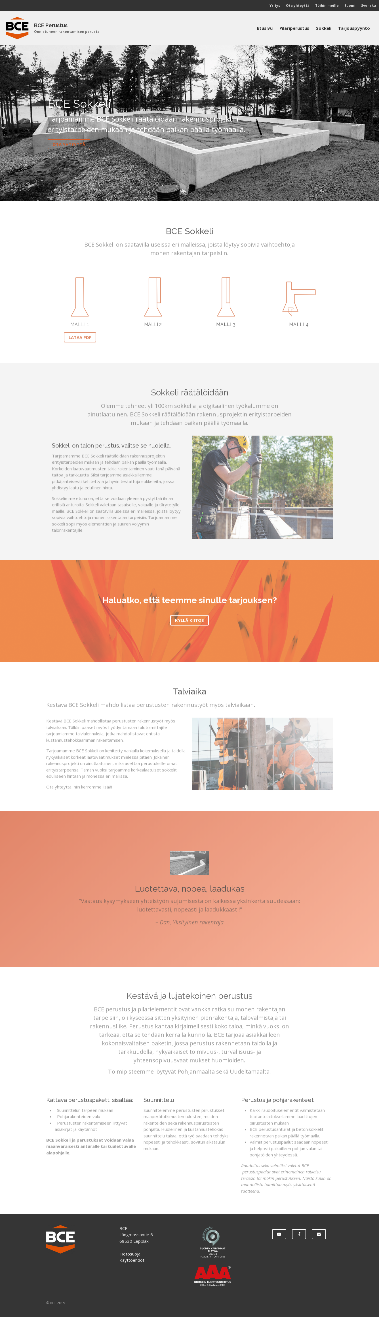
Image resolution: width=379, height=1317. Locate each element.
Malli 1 (79, 325)
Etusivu (265, 28)
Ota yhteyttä (297, 5)
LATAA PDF (80, 339)
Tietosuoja (129, 1254)
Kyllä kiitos (189, 622)
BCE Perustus (51, 25)
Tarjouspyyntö (354, 28)
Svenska (368, 5)
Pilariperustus (294, 28)
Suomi (349, 5)
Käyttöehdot (131, 1260)
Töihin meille (327, 5)
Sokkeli (323, 28)
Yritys (274, 5)
